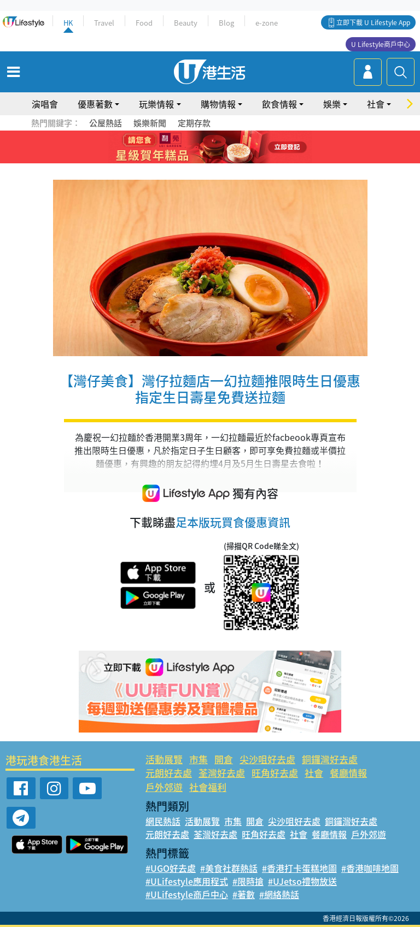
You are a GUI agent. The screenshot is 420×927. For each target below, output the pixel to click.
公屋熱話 (105, 123)
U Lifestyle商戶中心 (380, 44)
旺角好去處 (275, 773)
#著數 (243, 894)
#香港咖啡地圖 (370, 868)
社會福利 (207, 787)
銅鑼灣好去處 (330, 759)
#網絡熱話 (279, 894)
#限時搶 (248, 881)
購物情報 (218, 103)
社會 (375, 103)
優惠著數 (95, 103)
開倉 (223, 759)
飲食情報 (279, 103)
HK (68, 22)
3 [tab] (207, 147)
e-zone (266, 22)
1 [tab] (185, 147)
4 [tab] (218, 147)
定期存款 (194, 123)
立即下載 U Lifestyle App (373, 22)
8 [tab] (212, 160)
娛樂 (332, 103)
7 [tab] (201, 160)
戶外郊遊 (164, 787)
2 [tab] (196, 147)
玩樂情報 (156, 103)
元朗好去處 (168, 773)
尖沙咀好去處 (267, 759)
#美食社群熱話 (229, 868)
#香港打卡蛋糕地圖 (299, 868)
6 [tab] (240, 147)
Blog (226, 22)
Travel (104, 22)
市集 (198, 759)
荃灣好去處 (222, 773)
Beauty (185, 22)
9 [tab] (223, 160)
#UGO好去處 (170, 868)
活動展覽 (164, 759)
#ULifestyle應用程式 (186, 881)
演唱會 (45, 103)
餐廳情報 (348, 773)
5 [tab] (229, 147)
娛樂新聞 (149, 123)
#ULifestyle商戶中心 (186, 894)
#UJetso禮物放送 (302, 881)
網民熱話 (162, 821)
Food (144, 22)
